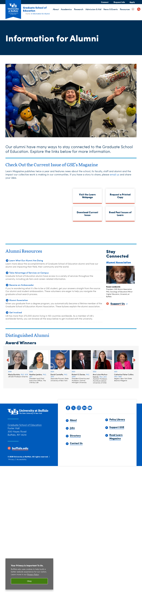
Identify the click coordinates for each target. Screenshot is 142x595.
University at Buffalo (22, 456)
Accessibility (21, 459)
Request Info (119, 2)
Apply (132, 2)
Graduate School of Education (37, 9)
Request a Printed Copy (120, 196)
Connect (104, 2)
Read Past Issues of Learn (120, 213)
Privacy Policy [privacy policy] (33, 575)
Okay (29, 581)
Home (28, 14)
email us (114, 174)
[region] (29, 574)
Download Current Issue (87, 213)
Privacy (11, 459)
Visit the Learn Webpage (87, 196)
